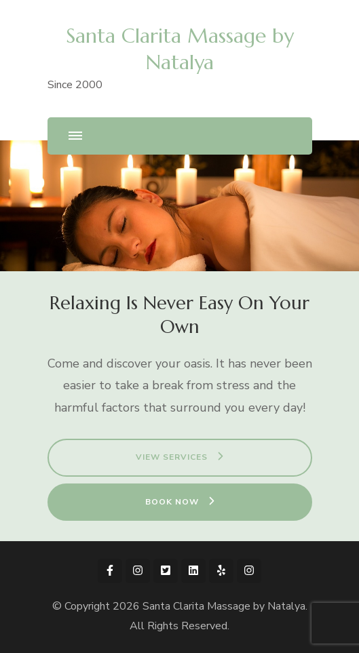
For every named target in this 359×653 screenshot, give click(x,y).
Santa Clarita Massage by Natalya (224, 606)
